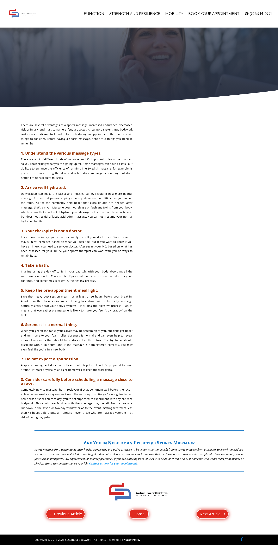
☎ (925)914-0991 (258, 14)
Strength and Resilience (134, 14)
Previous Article (68, 513)
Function (94, 14)
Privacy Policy (131, 540)
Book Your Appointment (213, 14)
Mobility (174, 14)
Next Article (210, 513)
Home (139, 513)
